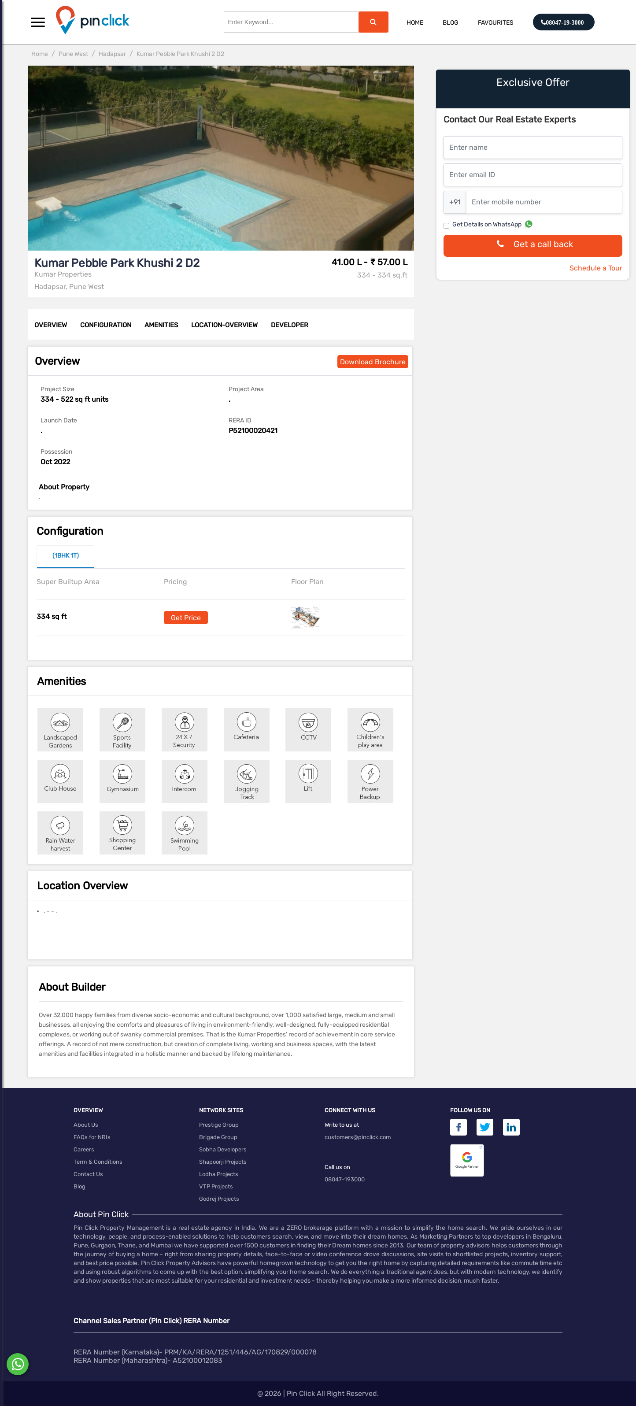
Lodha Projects (218, 1174)
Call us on (337, 1167)
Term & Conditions (98, 1161)
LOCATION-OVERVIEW (224, 325)
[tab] (65, 557)
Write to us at (342, 1124)
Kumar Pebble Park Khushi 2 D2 (180, 54)
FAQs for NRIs (92, 1137)
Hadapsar (112, 54)
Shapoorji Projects (223, 1161)
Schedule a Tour (595, 268)
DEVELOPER (289, 325)
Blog (451, 22)
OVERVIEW (50, 325)
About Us (86, 1124)
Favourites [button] (496, 22)
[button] (38, 22)
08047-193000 (345, 1179)
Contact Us (88, 1174)
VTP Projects (216, 1186)
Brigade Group (218, 1137)
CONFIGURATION (105, 325)
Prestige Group (219, 1124)
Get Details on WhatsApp (486, 224)
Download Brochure (373, 362)
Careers (84, 1149)
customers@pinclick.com (358, 1137)
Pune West (73, 54)
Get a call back (532, 246)
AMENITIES (161, 325)
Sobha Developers (223, 1149)
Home (415, 22)
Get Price (186, 618)
